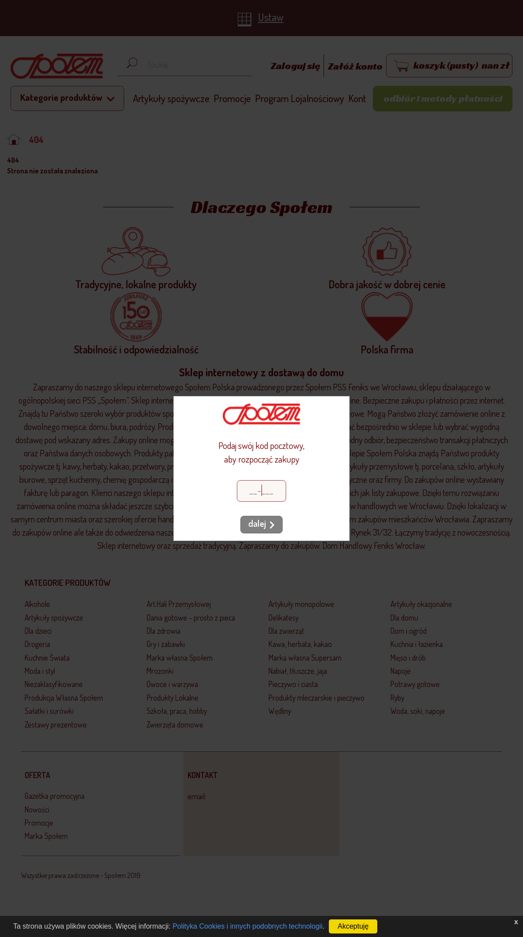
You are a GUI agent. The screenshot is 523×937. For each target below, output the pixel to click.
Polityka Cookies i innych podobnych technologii (248, 926)
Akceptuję (353, 926)
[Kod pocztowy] (261, 491)
